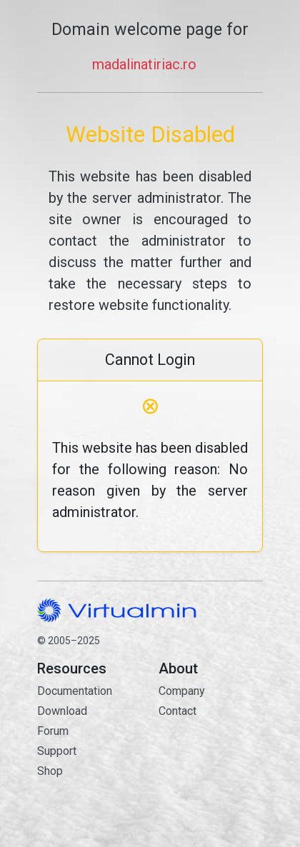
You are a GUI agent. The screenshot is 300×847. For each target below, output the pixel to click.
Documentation (74, 691)
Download (62, 711)
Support (56, 751)
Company (182, 691)
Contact (211, 761)
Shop (50, 771)
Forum (53, 731)
